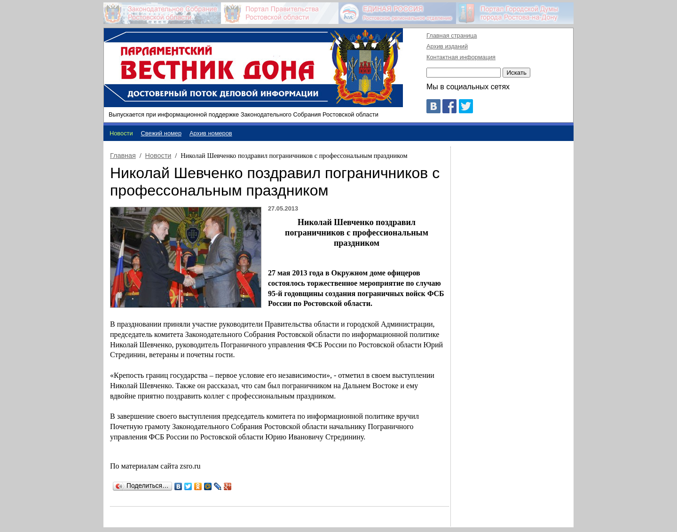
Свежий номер (161, 133)
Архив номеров (210, 133)
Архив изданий (447, 46)
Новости (158, 155)
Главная (123, 155)
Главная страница (451, 35)
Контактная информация (461, 57)
